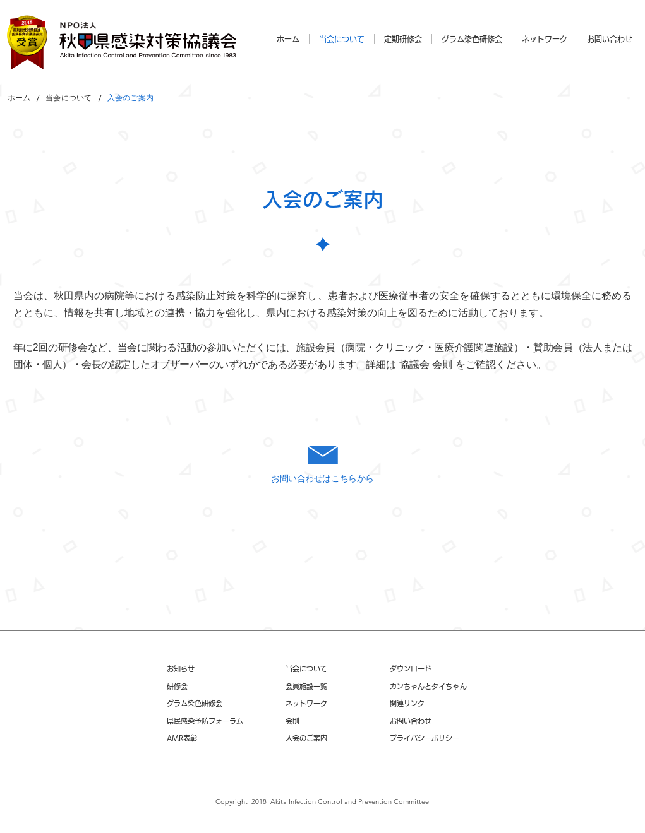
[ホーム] (19, 98)
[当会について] (68, 98)
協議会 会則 (425, 364)
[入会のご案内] (130, 98)
